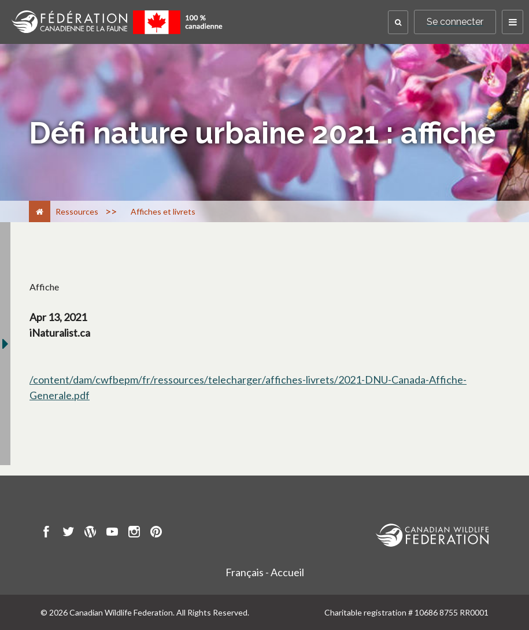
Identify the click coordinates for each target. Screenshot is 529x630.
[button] (398, 22)
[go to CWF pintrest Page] (156, 533)
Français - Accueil (264, 572)
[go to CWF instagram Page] (134, 533)
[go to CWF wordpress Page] (90, 533)
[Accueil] (39, 211)
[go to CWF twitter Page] (68, 533)
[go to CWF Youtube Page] (112, 533)
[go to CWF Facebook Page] (46, 533)
